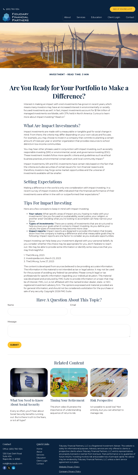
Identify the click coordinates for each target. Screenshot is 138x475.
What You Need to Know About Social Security (26, 396)
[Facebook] (4, 461)
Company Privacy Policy (70, 465)
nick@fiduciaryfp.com (12, 457)
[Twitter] (9, 461)
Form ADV (64, 469)
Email (73, 298)
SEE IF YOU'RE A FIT (122, 2)
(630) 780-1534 (11, 2)
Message (12, 315)
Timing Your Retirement (67, 394)
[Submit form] (14, 338)
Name (11, 298)
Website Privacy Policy (69, 460)
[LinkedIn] (13, 461)
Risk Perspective (101, 394)
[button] (67, 10)
